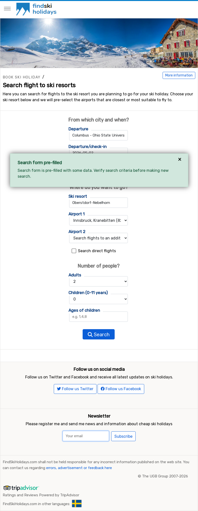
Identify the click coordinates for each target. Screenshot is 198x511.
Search (99, 334)
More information (179, 75)
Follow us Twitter (75, 388)
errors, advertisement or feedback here (79, 468)
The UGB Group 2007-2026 (165, 476)
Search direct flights (97, 251)
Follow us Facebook (121, 388)
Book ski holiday (21, 77)
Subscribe (123, 436)
